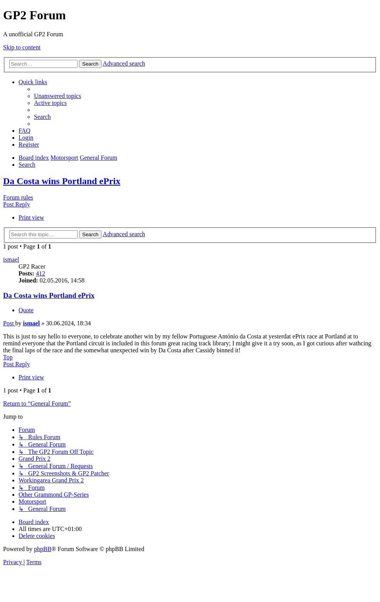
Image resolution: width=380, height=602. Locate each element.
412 (40, 273)
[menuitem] (57, 96)
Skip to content (22, 47)
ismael (11, 259)
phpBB (42, 549)
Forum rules (18, 197)
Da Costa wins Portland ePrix (61, 181)
